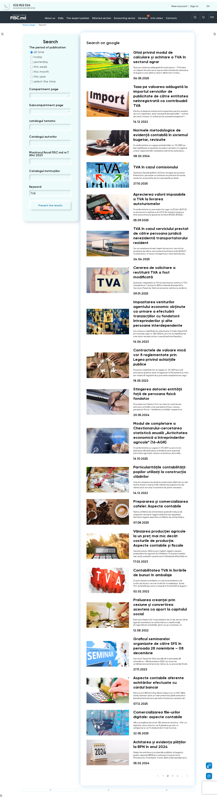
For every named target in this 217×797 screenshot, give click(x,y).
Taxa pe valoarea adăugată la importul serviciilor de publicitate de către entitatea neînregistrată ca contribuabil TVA (160, 96)
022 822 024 (21, 3)
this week (38, 66)
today (36, 57)
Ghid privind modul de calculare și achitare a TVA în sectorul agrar (159, 57)
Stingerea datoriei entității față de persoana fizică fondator (157, 394)
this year (38, 76)
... (182, 775)
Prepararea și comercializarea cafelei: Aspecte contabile (160, 503)
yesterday (39, 62)
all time (37, 52)
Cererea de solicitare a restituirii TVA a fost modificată (154, 272)
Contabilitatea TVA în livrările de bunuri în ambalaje (159, 572)
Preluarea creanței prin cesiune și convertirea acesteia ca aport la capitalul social (160, 607)
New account (181, 4)
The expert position (81, 17)
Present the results (50, 205)
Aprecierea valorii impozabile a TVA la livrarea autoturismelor (159, 199)
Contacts (168, 17)
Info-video (154, 17)
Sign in (194, 4)
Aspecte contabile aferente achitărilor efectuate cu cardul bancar (158, 682)
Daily (65, 17)
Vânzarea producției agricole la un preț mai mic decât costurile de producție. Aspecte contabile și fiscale (159, 538)
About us (55, 17)
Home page (28, 25)
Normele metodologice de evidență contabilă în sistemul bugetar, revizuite (160, 135)
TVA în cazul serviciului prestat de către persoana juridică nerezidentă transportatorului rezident (161, 235)
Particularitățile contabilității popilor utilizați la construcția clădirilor (159, 472)
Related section (102, 17)
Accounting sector (123, 17)
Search (41, 25)
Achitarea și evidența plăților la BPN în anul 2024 (159, 744)
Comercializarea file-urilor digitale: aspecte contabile (157, 714)
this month (39, 71)
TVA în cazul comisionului (155, 167)
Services (142, 15)
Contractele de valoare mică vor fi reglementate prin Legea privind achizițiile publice (159, 357)
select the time (43, 81)
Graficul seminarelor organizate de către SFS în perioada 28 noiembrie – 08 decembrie (158, 646)
